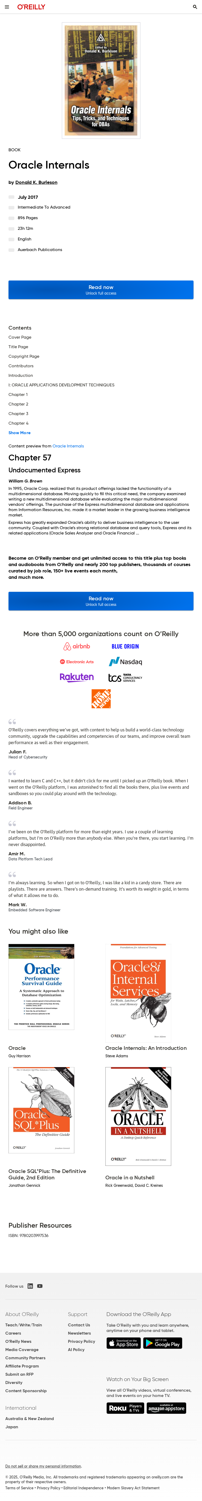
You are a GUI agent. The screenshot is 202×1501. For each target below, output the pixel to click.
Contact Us (79, 1325)
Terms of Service (19, 1488)
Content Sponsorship (26, 1391)
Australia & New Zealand (29, 1418)
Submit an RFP (19, 1374)
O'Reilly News (18, 1341)
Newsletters (79, 1333)
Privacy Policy (81, 1341)
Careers (13, 1333)
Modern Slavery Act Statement (133, 1488)
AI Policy (76, 1349)
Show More (19, 433)
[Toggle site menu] (7, 7)
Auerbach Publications (40, 249)
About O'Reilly (22, 1314)
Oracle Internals (68, 445)
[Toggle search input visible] (195, 7)
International (20, 1408)
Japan (11, 1427)
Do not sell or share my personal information (43, 1466)
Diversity (13, 1382)
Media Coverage (21, 1349)
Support (78, 1314)
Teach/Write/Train (23, 1325)
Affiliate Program (22, 1366)
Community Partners (25, 1358)
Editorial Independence (83, 1488)
